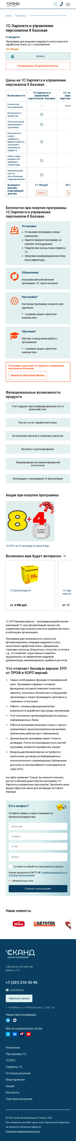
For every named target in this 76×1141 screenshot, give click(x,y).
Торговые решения (19, 1099)
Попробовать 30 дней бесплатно (38, 65)
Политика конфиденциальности (23, 1131)
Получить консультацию (38, 888)
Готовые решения (18, 1073)
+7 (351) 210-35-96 (21, 982)
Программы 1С (16, 1054)
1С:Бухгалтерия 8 (20, 590)
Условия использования (22, 875)
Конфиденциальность (53, 872)
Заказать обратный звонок (27, 375)
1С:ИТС (11, 1060)
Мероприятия (15, 1079)
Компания (13, 1047)
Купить (40, 56)
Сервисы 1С (14, 1067)
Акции (10, 1086)
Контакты (12, 1092)
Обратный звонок (19, 998)
